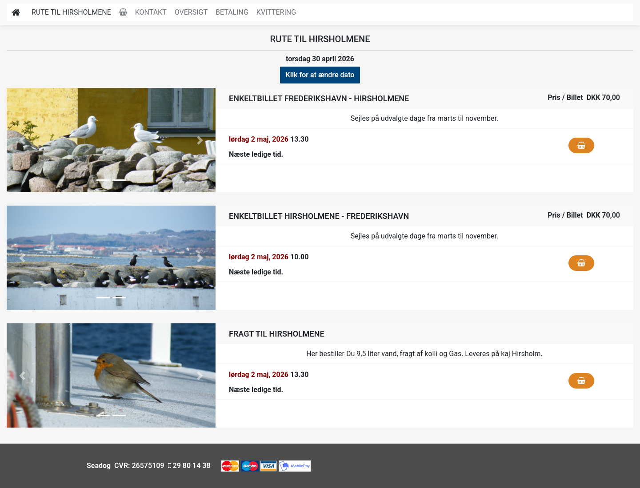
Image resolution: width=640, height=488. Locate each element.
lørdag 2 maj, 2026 (258, 139)
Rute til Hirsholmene (71, 12)
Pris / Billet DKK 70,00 (584, 97)
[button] (22, 140)
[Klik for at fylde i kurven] (581, 145)
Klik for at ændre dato (320, 75)
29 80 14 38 (188, 465)
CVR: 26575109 (138, 465)
